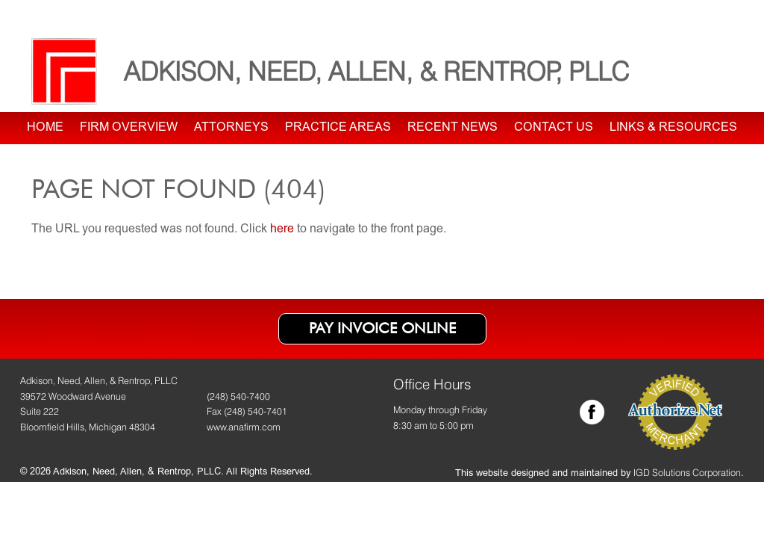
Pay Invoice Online (382, 328)
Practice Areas (338, 128)
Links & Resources (673, 128)
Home (45, 128)
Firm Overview (129, 128)
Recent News (452, 128)
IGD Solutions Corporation (687, 472)
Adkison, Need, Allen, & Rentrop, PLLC (376, 71)
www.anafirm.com (244, 427)
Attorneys (231, 128)
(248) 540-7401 (255, 411)
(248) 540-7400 (238, 396)
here (282, 229)
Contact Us (553, 128)
